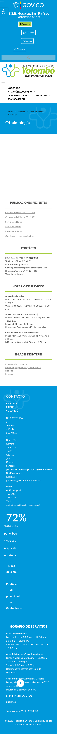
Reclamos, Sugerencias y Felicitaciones (23, 367)
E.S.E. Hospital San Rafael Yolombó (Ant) (29, 15)
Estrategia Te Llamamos (16, 364)
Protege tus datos (13, 231)
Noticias (9, 370)
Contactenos (14, 608)
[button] (4, 12)
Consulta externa (37, 112)
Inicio (10, 112)
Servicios (21, 112)
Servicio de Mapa (13, 226)
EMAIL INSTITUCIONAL (19, 695)
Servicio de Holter (13, 221)
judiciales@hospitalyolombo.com (23, 480)
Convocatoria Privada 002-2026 (20, 212)
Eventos (9, 374)
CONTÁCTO (15, 396)
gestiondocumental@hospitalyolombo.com (29, 469)
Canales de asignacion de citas (19, 236)
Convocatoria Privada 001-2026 (20, 217)
